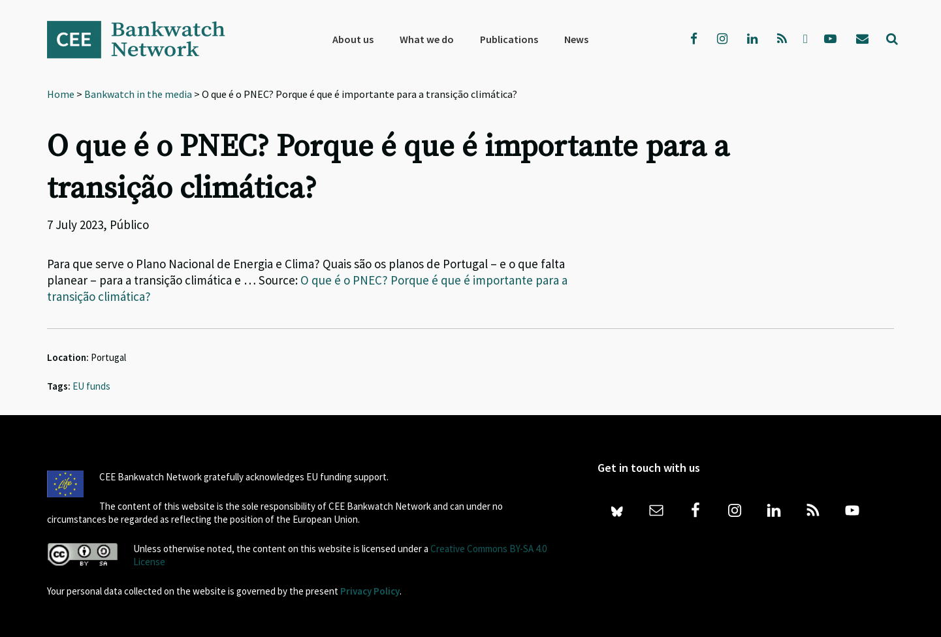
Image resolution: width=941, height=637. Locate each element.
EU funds (91, 386)
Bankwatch (145, 39)
